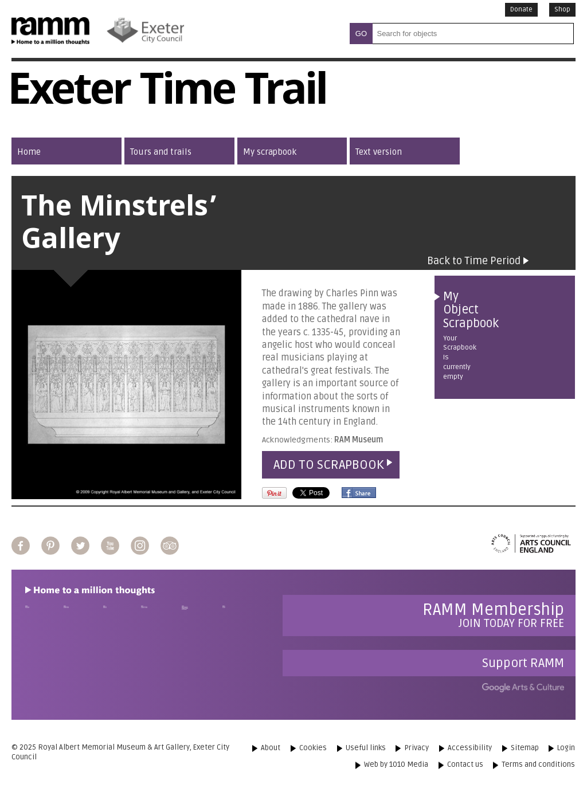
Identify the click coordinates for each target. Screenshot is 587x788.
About (270, 747)
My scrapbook (269, 152)
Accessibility (470, 747)
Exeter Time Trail (166, 94)
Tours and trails (160, 152)
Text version (378, 152)
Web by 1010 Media (396, 764)
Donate (521, 9)
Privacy (416, 747)
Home (29, 152)
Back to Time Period (474, 261)
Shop (562, 9)
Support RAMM (523, 663)
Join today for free (493, 615)
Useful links (366, 747)
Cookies (313, 747)
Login (566, 747)
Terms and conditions (538, 764)
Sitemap (525, 747)
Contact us (465, 764)
